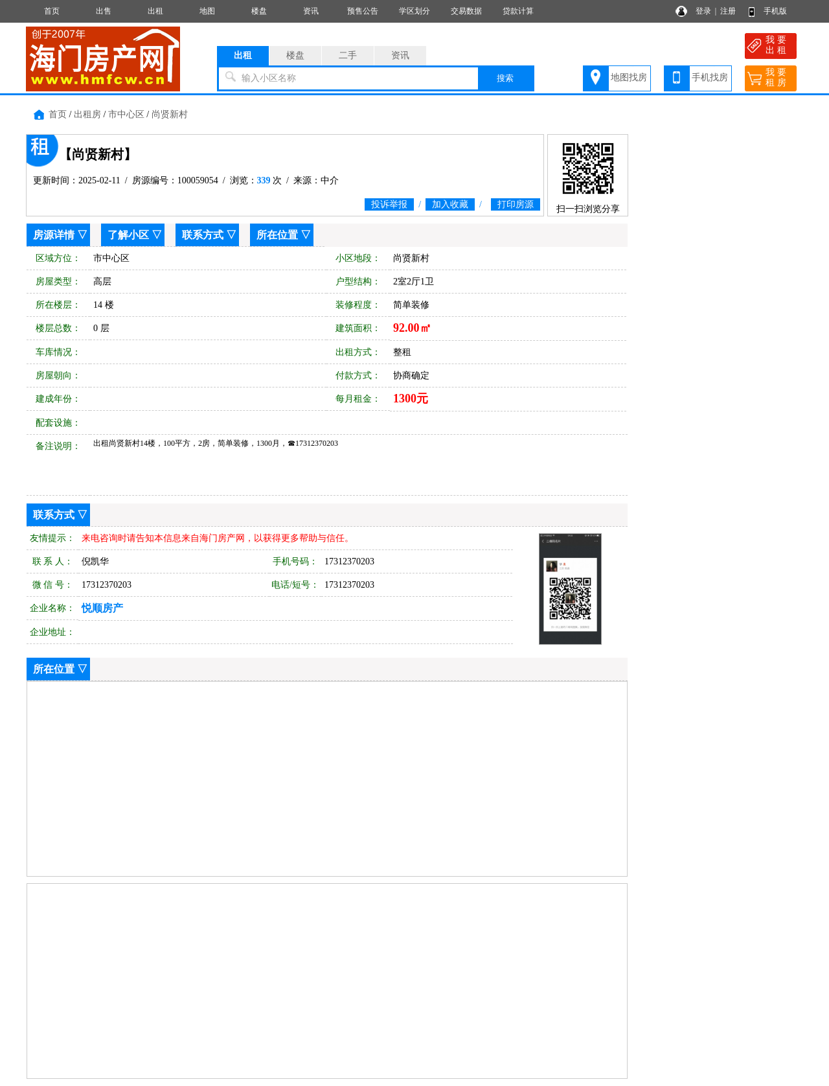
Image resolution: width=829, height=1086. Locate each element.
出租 (155, 11)
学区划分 (414, 11)
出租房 (87, 114)
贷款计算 (518, 11)
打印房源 (515, 204)
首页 (52, 11)
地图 (207, 11)
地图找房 (629, 77)
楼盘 (259, 11)
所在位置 (277, 234)
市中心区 (126, 114)
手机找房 (710, 77)
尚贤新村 (170, 114)
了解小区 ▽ (135, 234)
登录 (703, 11)
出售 (103, 11)
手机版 (775, 11)
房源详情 (53, 234)
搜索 (505, 78)
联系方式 (202, 234)
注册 (728, 11)
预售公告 (362, 11)
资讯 (311, 11)
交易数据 (466, 11)
